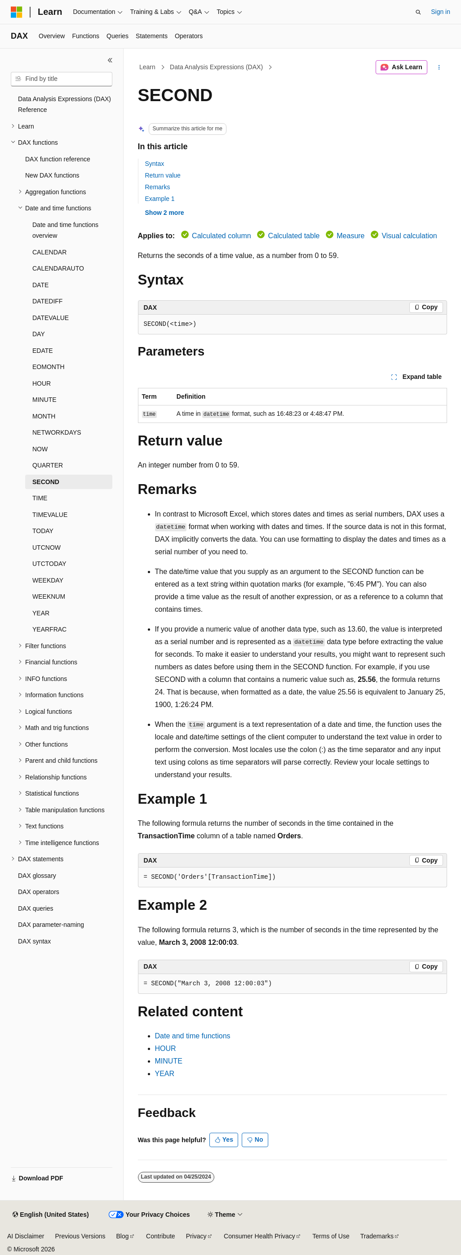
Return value (163, 175)
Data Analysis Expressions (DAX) (216, 67)
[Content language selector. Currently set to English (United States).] (50, 1215)
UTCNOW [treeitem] (46, 547)
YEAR (165, 1073)
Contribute (160, 1236)
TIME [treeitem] (39, 498)
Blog (122, 1236)
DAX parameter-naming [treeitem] (51, 924)
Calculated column (221, 236)
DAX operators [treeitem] (38, 891)
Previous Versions (80, 1236)
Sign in (440, 11)
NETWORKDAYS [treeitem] (56, 432)
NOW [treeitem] (40, 449)
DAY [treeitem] (38, 334)
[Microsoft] (16, 12)
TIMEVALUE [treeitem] (49, 514)
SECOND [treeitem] (45, 481)
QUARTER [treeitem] (47, 465)
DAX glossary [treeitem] (37, 875)
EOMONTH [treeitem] (48, 366)
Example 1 (160, 198)
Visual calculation (409, 236)
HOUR (165, 1048)
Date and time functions (192, 1036)
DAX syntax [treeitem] (34, 941)
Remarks (157, 187)
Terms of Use (330, 1236)
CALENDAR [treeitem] (49, 252)
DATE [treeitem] (40, 285)
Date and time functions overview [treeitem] (65, 230)
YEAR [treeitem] (40, 613)
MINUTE (168, 1061)
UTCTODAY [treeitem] (49, 563)
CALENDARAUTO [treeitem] (58, 268)
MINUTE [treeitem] (44, 399)
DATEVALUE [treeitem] (50, 317)
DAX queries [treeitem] (35, 908)
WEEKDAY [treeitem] (47, 580)
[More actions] (439, 67)
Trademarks (377, 1236)
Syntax (154, 163)
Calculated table (294, 236)
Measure (350, 236)
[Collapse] (110, 60)
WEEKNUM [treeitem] (48, 596)
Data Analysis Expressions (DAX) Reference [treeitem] (64, 104)
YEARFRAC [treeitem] (49, 629)
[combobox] (61, 79)
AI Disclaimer (25, 1236)
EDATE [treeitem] (42, 350)
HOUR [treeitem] (41, 383)
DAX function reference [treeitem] (57, 159)
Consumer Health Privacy (259, 1236)
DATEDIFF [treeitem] (47, 301)
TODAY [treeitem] (42, 530)
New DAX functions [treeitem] (52, 175)
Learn (147, 67)
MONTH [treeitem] (43, 416)
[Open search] (418, 12)
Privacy (196, 1236)
